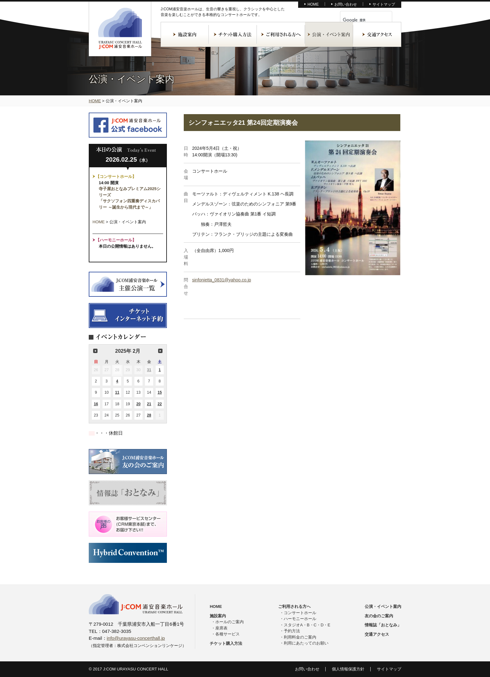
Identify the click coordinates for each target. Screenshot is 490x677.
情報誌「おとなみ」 (383, 625)
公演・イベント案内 (329, 34)
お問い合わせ (345, 4)
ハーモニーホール (300, 618)
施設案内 (185, 34)
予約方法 (292, 631)
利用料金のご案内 (300, 637)
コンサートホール (300, 612)
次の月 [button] (160, 351)
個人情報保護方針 (348, 669)
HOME (313, 4)
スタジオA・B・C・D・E (307, 625)
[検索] (359, 20)
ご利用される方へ (281, 34)
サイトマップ (383, 4)
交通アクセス (377, 34)
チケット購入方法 (233, 34)
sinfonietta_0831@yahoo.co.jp (221, 279)
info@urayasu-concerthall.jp (136, 638)
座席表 (221, 628)
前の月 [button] (95, 351)
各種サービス (227, 634)
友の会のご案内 (379, 616)
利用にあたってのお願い (306, 643)
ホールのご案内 (229, 621)
